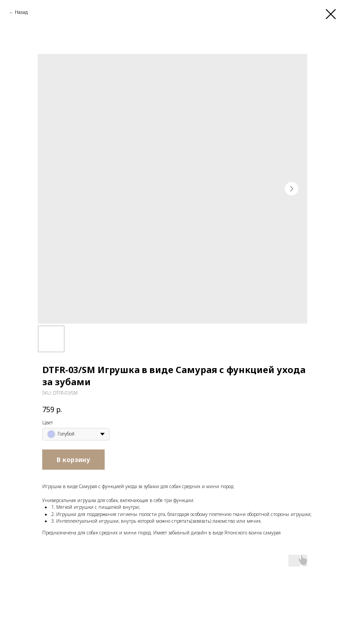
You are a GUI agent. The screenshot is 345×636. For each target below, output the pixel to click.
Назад (21, 12)
